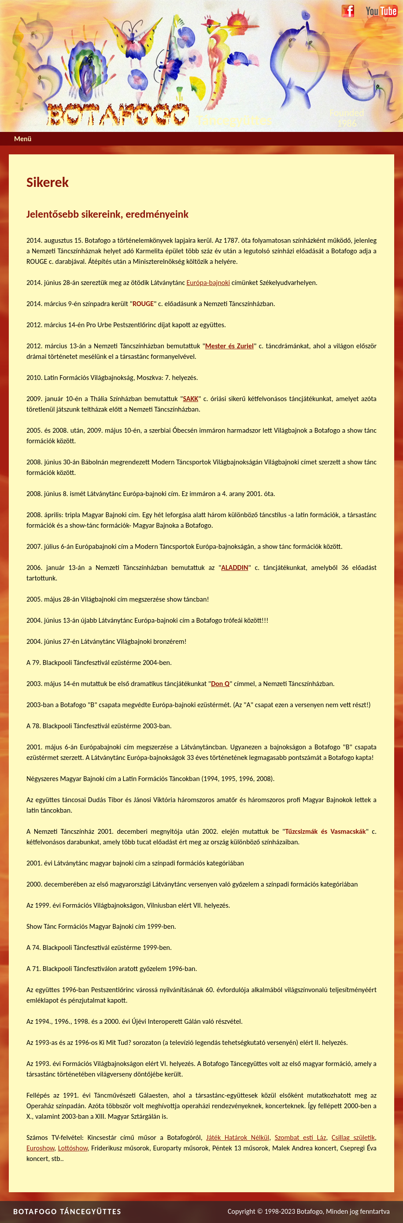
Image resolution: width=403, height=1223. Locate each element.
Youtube (377, 9)
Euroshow (40, 1148)
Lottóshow (73, 1148)
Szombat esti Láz (300, 1137)
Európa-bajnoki (208, 282)
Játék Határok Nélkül (237, 1137)
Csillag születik (353, 1137)
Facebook (347, 11)
